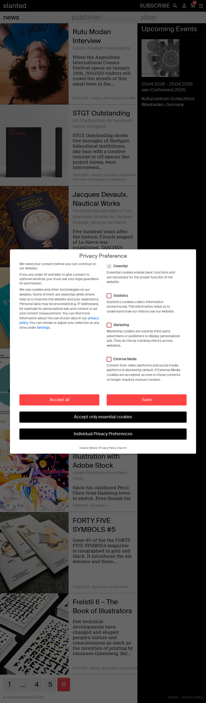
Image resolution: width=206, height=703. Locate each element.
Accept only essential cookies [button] (103, 411)
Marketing (120, 320)
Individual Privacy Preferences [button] (103, 429)
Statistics (120, 290)
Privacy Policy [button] (107, 442)
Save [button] (147, 394)
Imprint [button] (122, 442)
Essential (120, 261)
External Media (124, 354)
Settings (43, 322)
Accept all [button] (59, 394)
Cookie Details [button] (88, 442)
